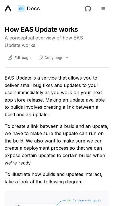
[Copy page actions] (54, 57)
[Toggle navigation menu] (103, 8)
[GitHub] (88, 8)
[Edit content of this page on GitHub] (19, 57)
